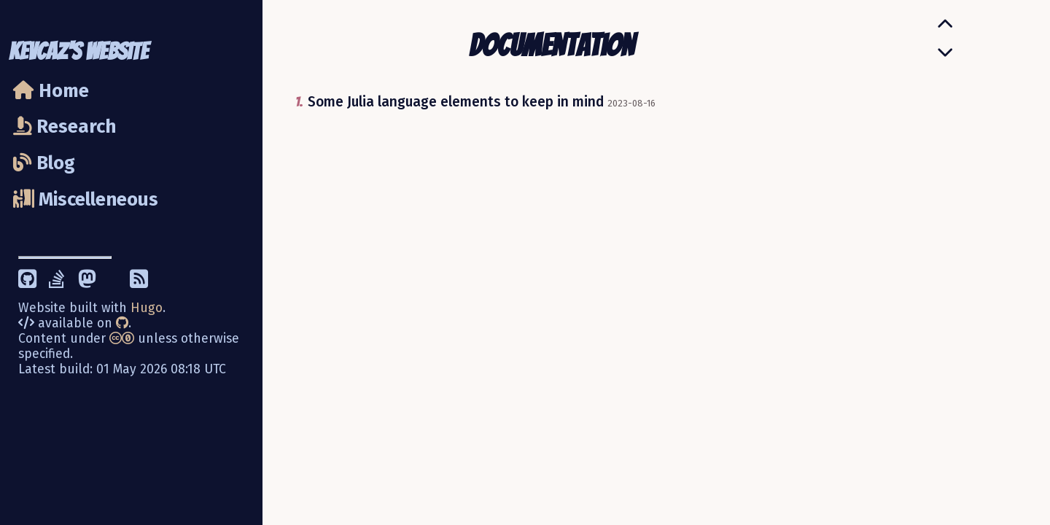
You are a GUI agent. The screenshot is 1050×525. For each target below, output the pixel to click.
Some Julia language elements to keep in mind (456, 101)
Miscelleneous (85, 199)
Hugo (147, 308)
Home (51, 90)
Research (64, 126)
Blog (44, 163)
